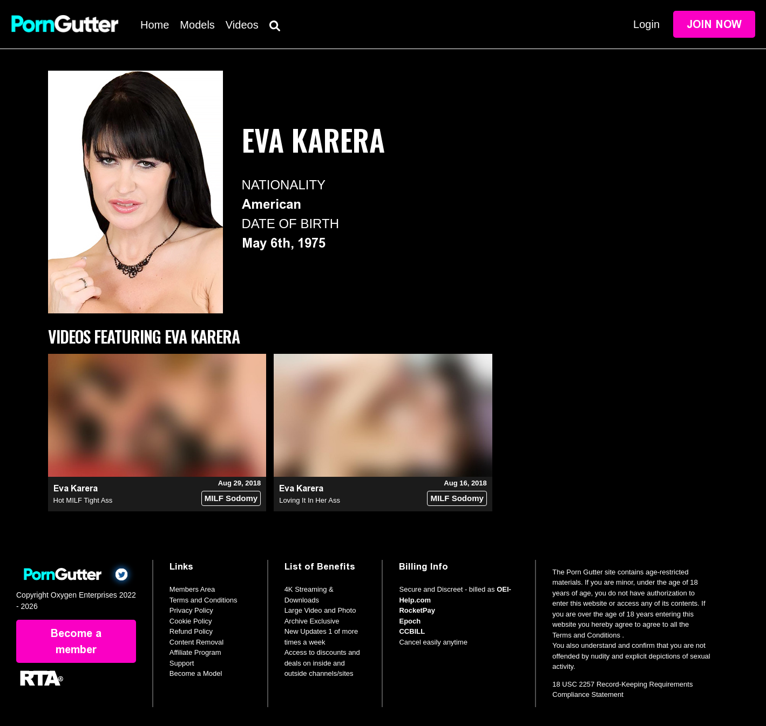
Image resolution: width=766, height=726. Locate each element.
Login (646, 24)
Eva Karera (75, 488)
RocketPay (417, 610)
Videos (242, 25)
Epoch (410, 621)
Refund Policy (191, 631)
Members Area (192, 589)
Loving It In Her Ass (309, 500)
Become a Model (196, 673)
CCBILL (412, 631)
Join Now (714, 24)
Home (154, 25)
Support (182, 663)
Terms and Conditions (204, 600)
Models (197, 25)
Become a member (76, 641)
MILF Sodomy (231, 498)
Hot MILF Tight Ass (83, 500)
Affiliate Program (195, 652)
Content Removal (196, 642)
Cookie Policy (191, 621)
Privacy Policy (191, 610)
